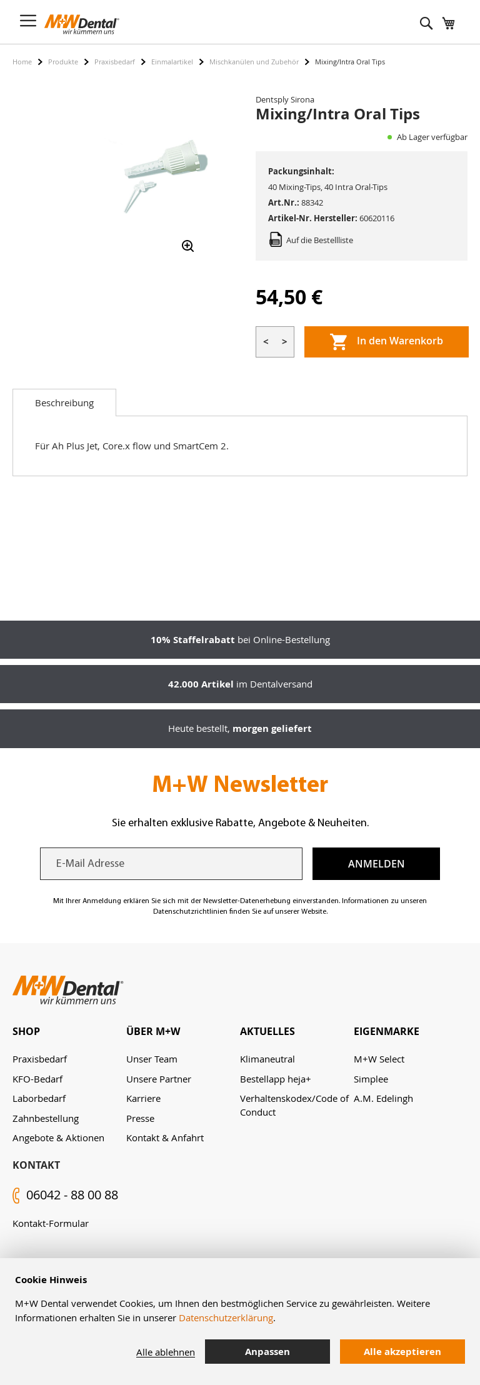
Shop (26, 1031)
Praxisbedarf (114, 61)
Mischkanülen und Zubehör (254, 61)
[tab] (64, 402)
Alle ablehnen (165, 1352)
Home (22, 61)
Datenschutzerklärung (226, 1317)
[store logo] (81, 24)
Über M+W (153, 1031)
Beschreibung (64, 402)
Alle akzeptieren (402, 1351)
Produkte (63, 61)
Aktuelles (267, 1031)
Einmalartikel (172, 61)
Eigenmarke (386, 1031)
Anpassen (267, 1351)
